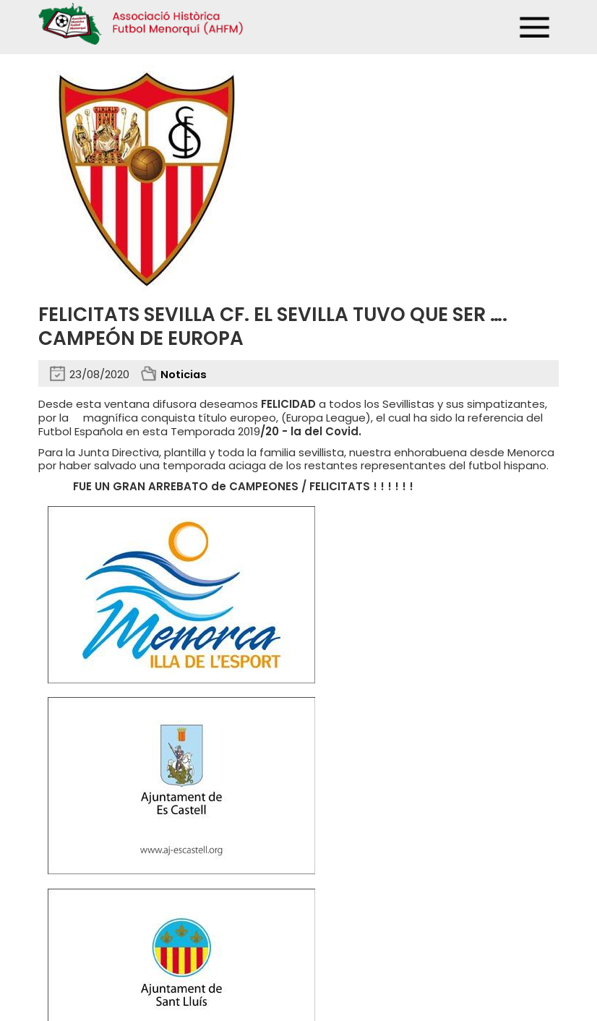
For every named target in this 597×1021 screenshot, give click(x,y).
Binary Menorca (522, 964)
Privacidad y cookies (90, 934)
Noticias (184, 374)
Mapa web (253, 934)
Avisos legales (183, 934)
